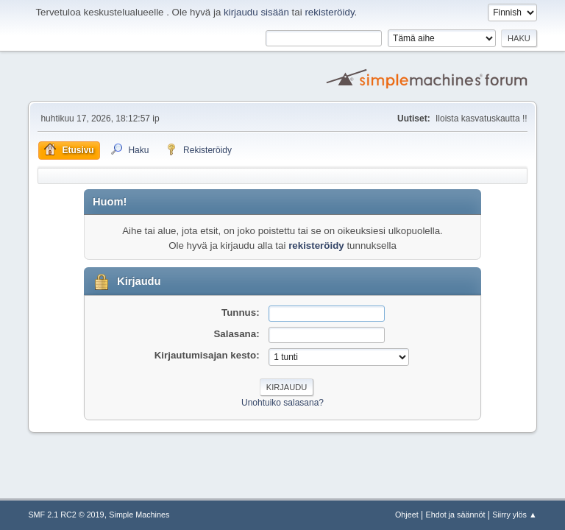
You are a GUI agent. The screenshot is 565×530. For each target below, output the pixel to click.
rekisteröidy (329, 12)
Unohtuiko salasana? (282, 403)
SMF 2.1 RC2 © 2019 (66, 514)
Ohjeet (407, 514)
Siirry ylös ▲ (514, 514)
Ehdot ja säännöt (456, 514)
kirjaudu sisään (256, 12)
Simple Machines (139, 514)
